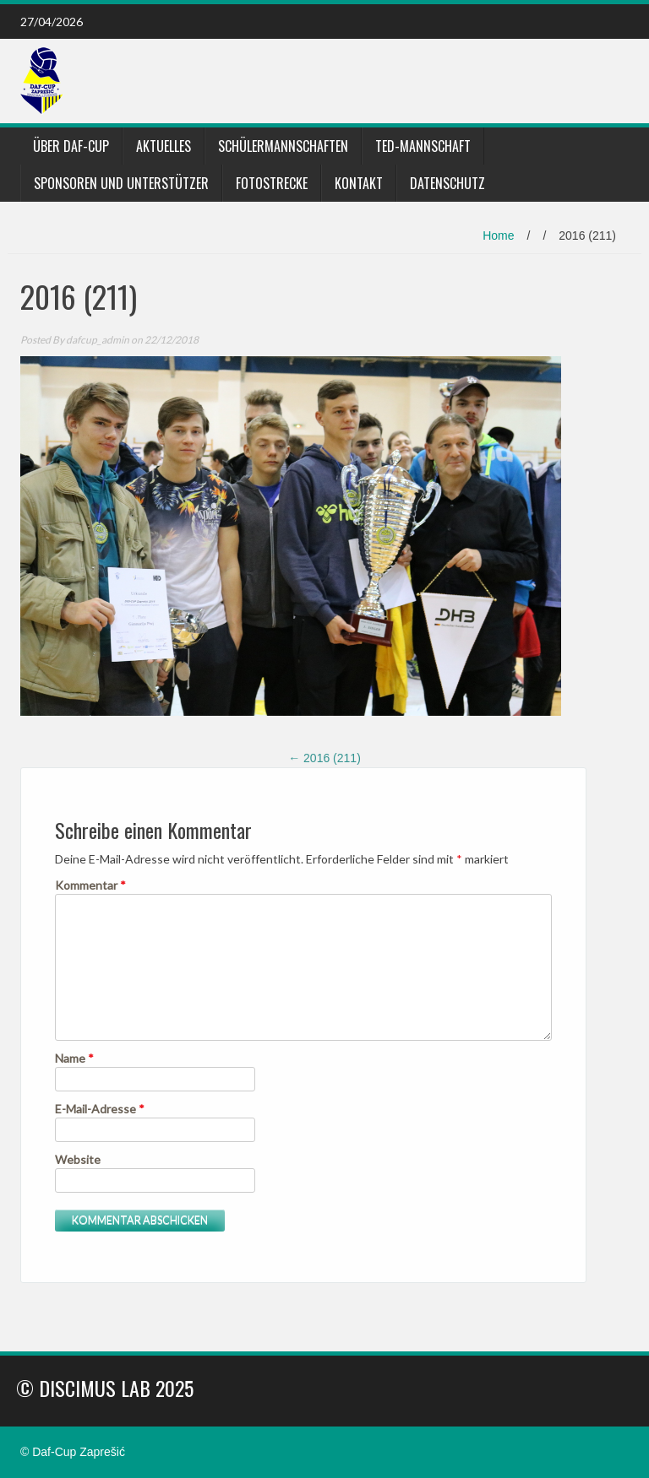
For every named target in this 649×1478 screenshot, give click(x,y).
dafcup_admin (97, 339)
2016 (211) (324, 758)
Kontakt (359, 183)
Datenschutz (447, 183)
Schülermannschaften (283, 146)
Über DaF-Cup (71, 146)
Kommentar (90, 885)
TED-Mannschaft (423, 146)
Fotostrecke (272, 183)
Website (78, 1159)
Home (498, 235)
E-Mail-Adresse (100, 1109)
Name (74, 1058)
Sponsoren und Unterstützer (121, 183)
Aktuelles (163, 146)
